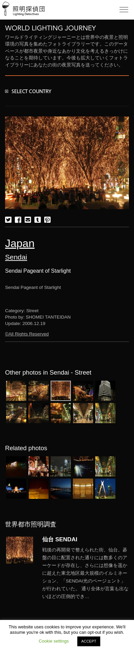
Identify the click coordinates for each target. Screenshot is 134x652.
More (85, 573)
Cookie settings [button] (54, 641)
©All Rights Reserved (27, 333)
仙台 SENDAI (59, 539)
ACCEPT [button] (89, 641)
